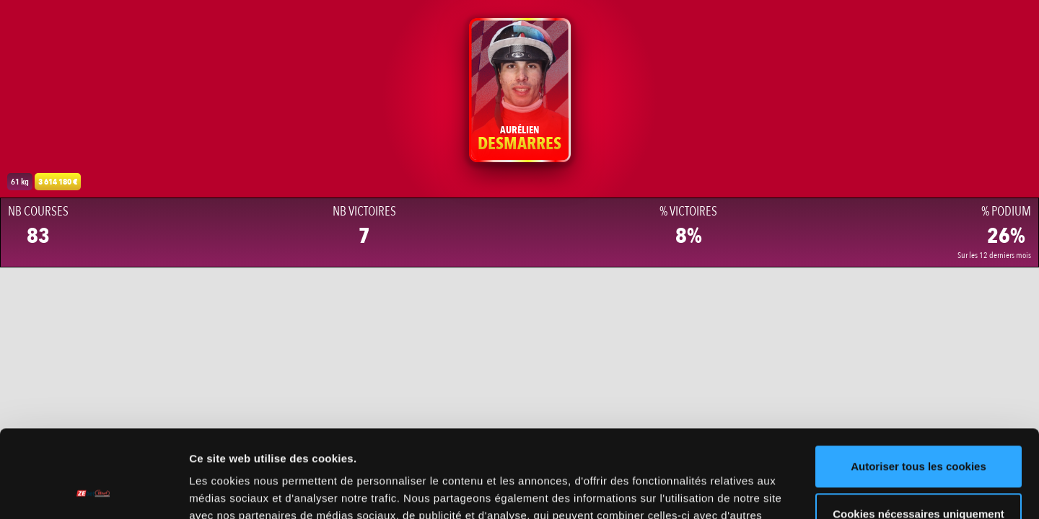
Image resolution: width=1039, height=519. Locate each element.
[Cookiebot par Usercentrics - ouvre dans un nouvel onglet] (93, 491)
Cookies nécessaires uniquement (918, 431)
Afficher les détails (237, 490)
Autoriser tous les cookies (918, 384)
